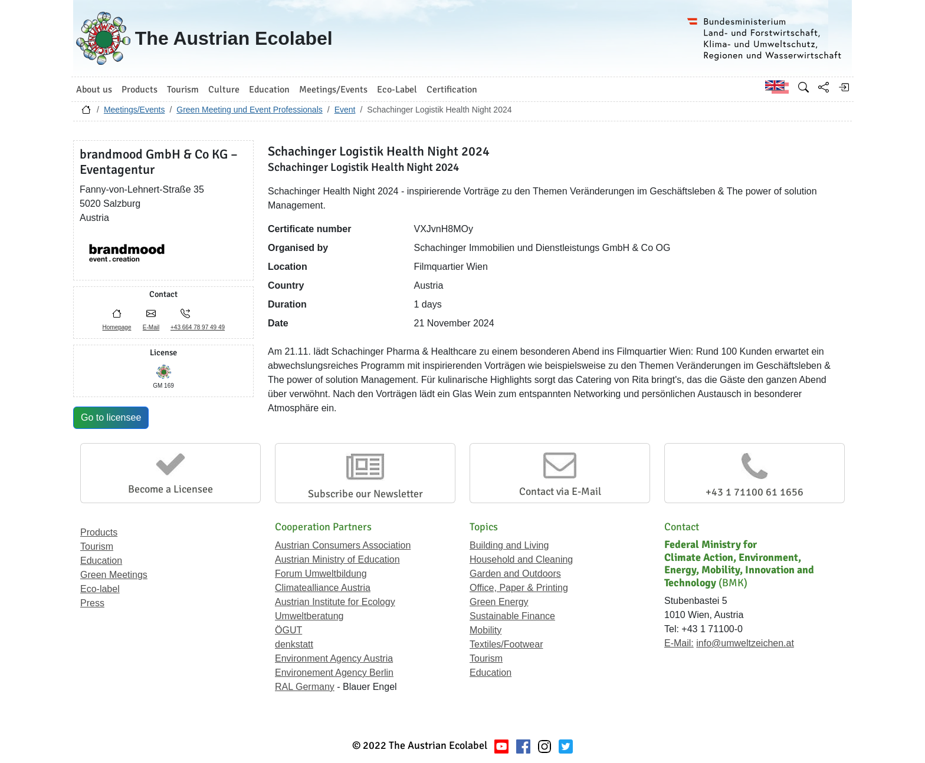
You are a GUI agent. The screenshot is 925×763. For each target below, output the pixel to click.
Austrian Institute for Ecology (335, 602)
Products (98, 532)
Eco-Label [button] (397, 89)
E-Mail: (679, 643)
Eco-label (100, 589)
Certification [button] (452, 89)
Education (101, 561)
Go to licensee (111, 417)
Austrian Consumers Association (343, 545)
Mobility (485, 630)
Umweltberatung (309, 616)
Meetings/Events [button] (333, 89)
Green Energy (499, 602)
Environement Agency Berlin (334, 673)
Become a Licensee (170, 489)
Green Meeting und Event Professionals (249, 109)
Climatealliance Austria (322, 588)
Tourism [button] (183, 89)
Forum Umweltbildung (321, 574)
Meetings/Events (134, 109)
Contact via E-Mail (560, 491)
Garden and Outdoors (515, 574)
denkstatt (294, 644)
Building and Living (509, 545)
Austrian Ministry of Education (337, 559)
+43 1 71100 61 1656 (754, 491)
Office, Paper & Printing (519, 588)
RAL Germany (304, 687)
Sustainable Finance (512, 616)
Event (345, 109)
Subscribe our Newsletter (365, 493)
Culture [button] (224, 89)
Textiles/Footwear (506, 644)
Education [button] (269, 89)
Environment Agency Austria (334, 658)
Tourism (96, 546)
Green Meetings (113, 575)
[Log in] (843, 87)
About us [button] (94, 89)
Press (92, 603)
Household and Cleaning (521, 559)
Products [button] (140, 89)
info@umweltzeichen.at (745, 643)
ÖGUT (288, 630)
